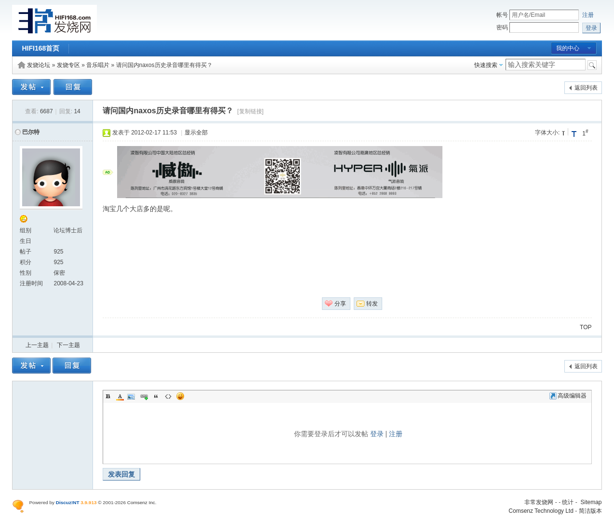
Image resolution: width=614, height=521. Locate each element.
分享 (340, 303)
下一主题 (68, 345)
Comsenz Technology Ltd (541, 511)
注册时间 (31, 283)
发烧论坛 (38, 65)
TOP (585, 327)
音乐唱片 (97, 65)
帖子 (25, 251)
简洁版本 (590, 511)
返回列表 (586, 87)
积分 (25, 262)
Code (168, 396)
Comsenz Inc (141, 502)
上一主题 (37, 345)
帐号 (502, 15)
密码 (502, 27)
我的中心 (567, 48)
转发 (372, 303)
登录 (377, 434)
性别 (25, 272)
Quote (156, 396)
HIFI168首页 (40, 48)
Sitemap (590, 502)
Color (120, 396)
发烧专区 (68, 65)
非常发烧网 (538, 502)
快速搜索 (485, 65)
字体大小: (547, 132)
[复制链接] (250, 111)
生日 (25, 241)
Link (144, 396)
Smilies (180, 396)
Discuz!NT (68, 502)
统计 (568, 502)
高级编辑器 (568, 395)
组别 (25, 230)
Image (132, 396)
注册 (588, 15)
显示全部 (196, 132)
